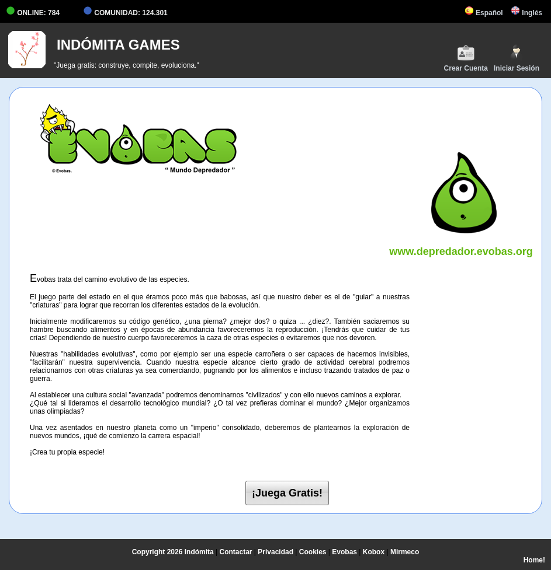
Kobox (373, 552)
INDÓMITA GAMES (118, 45)
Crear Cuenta (466, 58)
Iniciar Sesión (516, 58)
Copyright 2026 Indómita (173, 552)
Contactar (236, 552)
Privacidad (275, 552)
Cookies (313, 552)
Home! (534, 560)
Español (484, 13)
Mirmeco (404, 552)
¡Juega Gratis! (287, 493)
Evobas (344, 552)
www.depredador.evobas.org (461, 245)
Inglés (526, 13)
